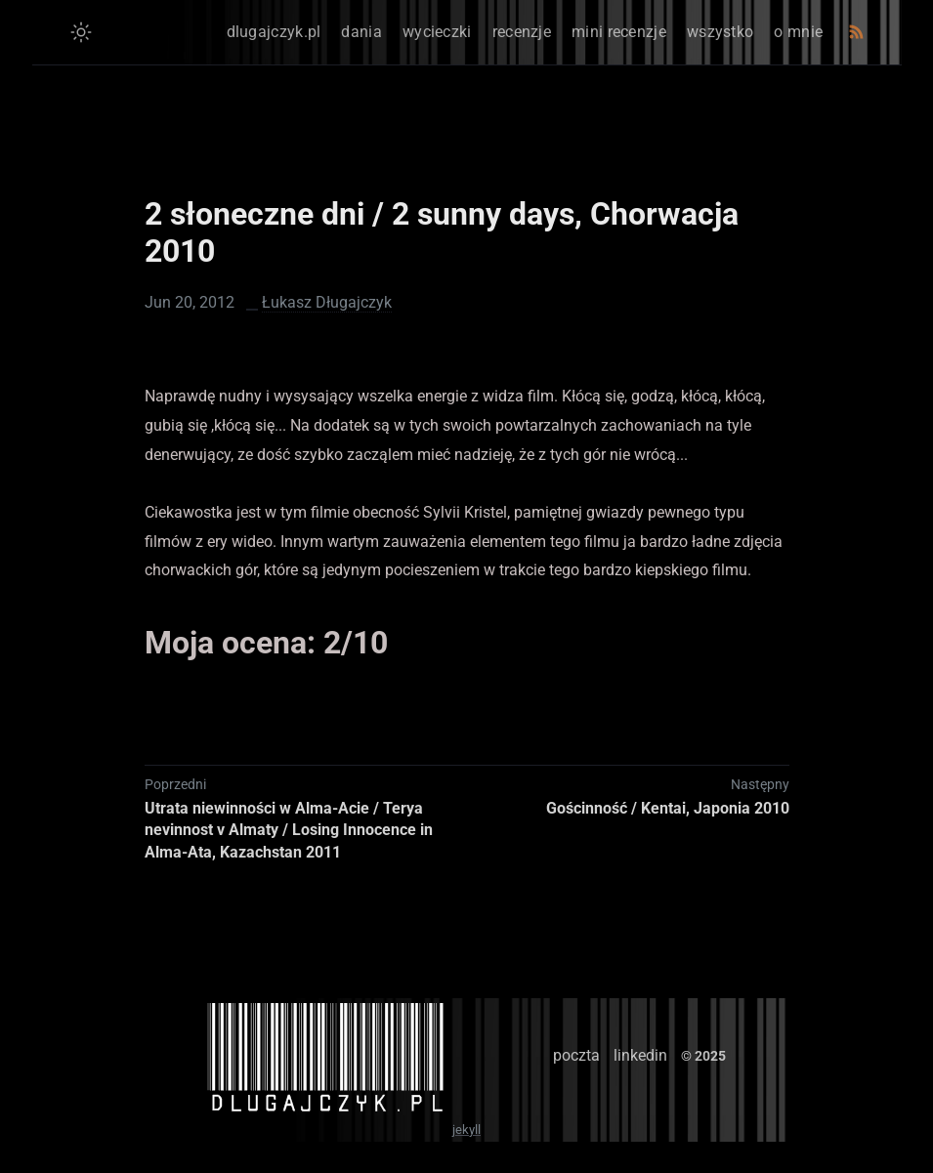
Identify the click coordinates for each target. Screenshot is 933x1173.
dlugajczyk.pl (274, 31)
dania (361, 31)
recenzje (521, 31)
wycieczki (437, 31)
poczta (576, 1055)
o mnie (798, 31)
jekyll (466, 1129)
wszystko (720, 31)
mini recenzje (619, 31)
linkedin (640, 1055)
